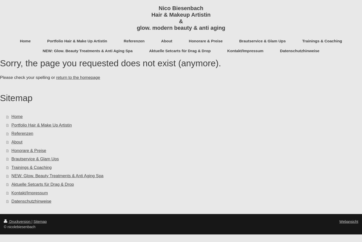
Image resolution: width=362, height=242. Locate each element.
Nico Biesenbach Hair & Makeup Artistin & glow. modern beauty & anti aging (181, 18)
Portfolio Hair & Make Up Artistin (41, 125)
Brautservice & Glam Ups (35, 159)
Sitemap (40, 222)
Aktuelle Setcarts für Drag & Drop (42, 184)
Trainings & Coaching (31, 167)
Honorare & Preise (28, 150)
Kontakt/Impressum (29, 193)
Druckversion (17, 222)
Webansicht (348, 222)
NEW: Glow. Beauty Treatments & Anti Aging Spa (57, 175)
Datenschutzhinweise (31, 201)
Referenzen (22, 133)
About (16, 142)
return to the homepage (78, 77)
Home (17, 116)
